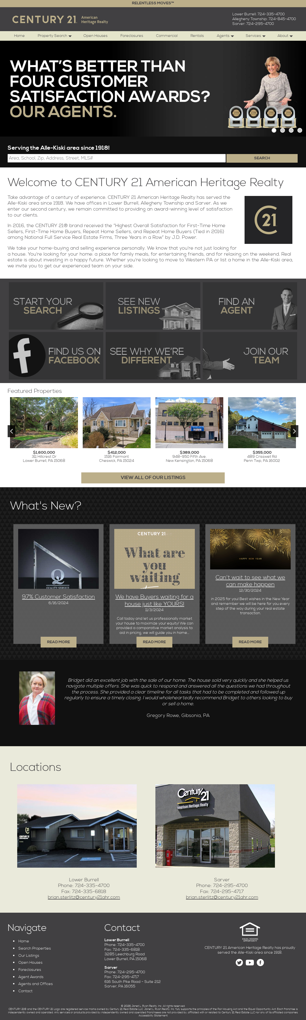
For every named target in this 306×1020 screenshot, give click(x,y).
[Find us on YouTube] (250, 963)
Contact (25, 991)
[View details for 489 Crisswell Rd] (262, 431)
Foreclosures (131, 35)
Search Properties (34, 948)
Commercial (167, 35)
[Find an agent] (250, 306)
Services (256, 37)
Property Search (55, 37)
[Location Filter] (117, 158)
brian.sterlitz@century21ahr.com (84, 897)
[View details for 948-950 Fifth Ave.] (189, 431)
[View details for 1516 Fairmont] (116, 431)
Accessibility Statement (153, 1015)
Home (19, 35)
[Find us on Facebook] (56, 355)
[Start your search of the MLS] (56, 306)
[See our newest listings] (153, 306)
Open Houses (95, 35)
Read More (250, 642)
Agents (225, 37)
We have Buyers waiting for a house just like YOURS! (154, 600)
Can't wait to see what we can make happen (250, 581)
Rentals (197, 35)
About (285, 37)
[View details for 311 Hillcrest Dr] (44, 431)
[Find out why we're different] (153, 355)
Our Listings (28, 955)
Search (262, 158)
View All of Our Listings (153, 478)
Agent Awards (31, 976)
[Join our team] (250, 355)
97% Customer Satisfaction (58, 597)
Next (294, 431)
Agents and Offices (35, 983)
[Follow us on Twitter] (239, 963)
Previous (11, 431)
